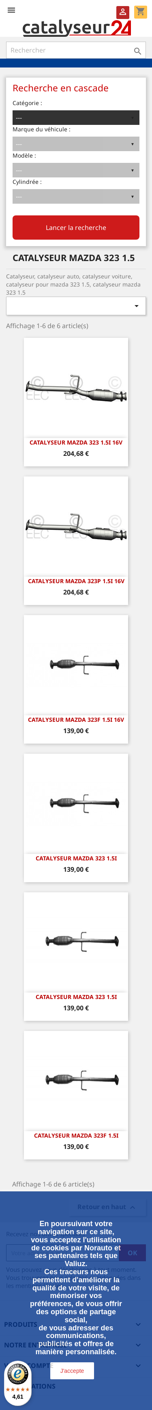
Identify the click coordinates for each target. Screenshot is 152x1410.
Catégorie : (27, 103)
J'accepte (72, 1371)
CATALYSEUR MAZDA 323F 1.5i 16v (76, 719)
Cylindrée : (27, 181)
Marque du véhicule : (42, 129)
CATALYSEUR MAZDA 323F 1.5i (76, 1135)
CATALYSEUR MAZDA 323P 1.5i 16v (76, 581)
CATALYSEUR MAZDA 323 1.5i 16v (76, 442)
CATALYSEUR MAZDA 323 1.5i (76, 858)
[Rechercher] (76, 50)
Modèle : (24, 155)
